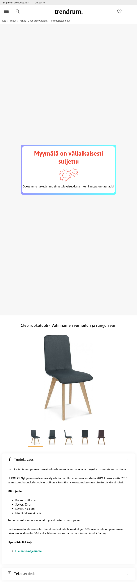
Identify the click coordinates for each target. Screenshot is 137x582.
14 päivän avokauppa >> (16, 2)
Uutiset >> (40, 2)
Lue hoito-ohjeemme (28, 551)
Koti (4, 20)
